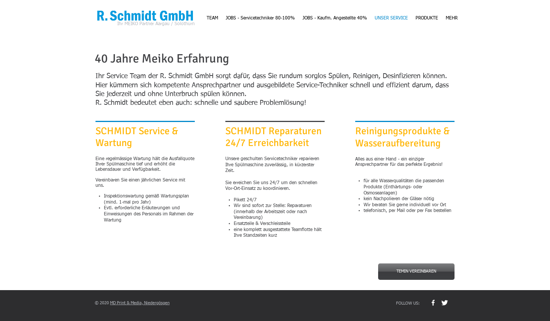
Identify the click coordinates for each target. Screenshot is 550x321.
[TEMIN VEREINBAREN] (416, 271)
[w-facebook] (433, 303)
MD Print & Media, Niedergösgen (140, 303)
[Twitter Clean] (444, 303)
